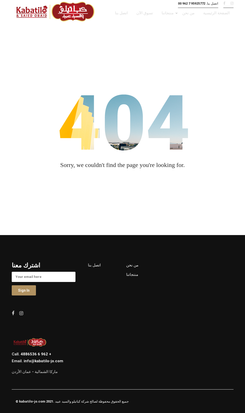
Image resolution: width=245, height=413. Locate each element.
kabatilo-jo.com (32, 401)
